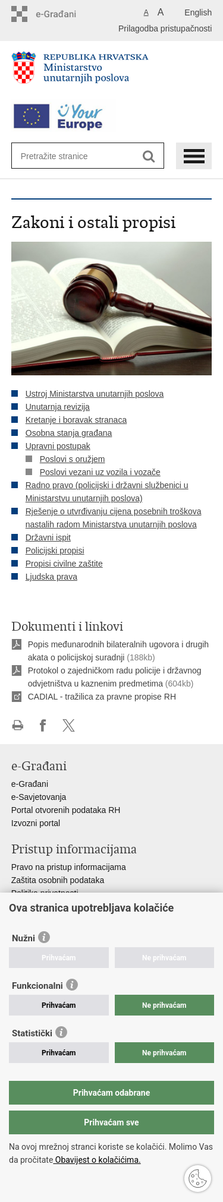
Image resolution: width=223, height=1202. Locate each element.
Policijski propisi (55, 550)
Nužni (23, 938)
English (198, 12)
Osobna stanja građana (69, 433)
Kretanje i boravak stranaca (76, 420)
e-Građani (29, 784)
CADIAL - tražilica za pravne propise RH (102, 696)
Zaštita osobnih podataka (57, 880)
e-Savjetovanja (39, 797)
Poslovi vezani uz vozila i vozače (100, 472)
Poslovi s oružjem (72, 459)
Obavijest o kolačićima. (96, 1160)
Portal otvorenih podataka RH (66, 810)
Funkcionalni (37, 985)
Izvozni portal (35, 823)
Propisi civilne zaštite (64, 563)
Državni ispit (48, 537)
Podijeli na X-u (68, 725)
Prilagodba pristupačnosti (165, 28)
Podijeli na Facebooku (43, 725)
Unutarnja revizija (58, 407)
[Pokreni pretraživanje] (149, 156)
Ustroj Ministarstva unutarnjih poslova (95, 393)
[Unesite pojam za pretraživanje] (64, 156)
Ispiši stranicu (17, 725)
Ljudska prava (51, 576)
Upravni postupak (58, 446)
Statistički (32, 1033)
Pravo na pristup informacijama (68, 867)
